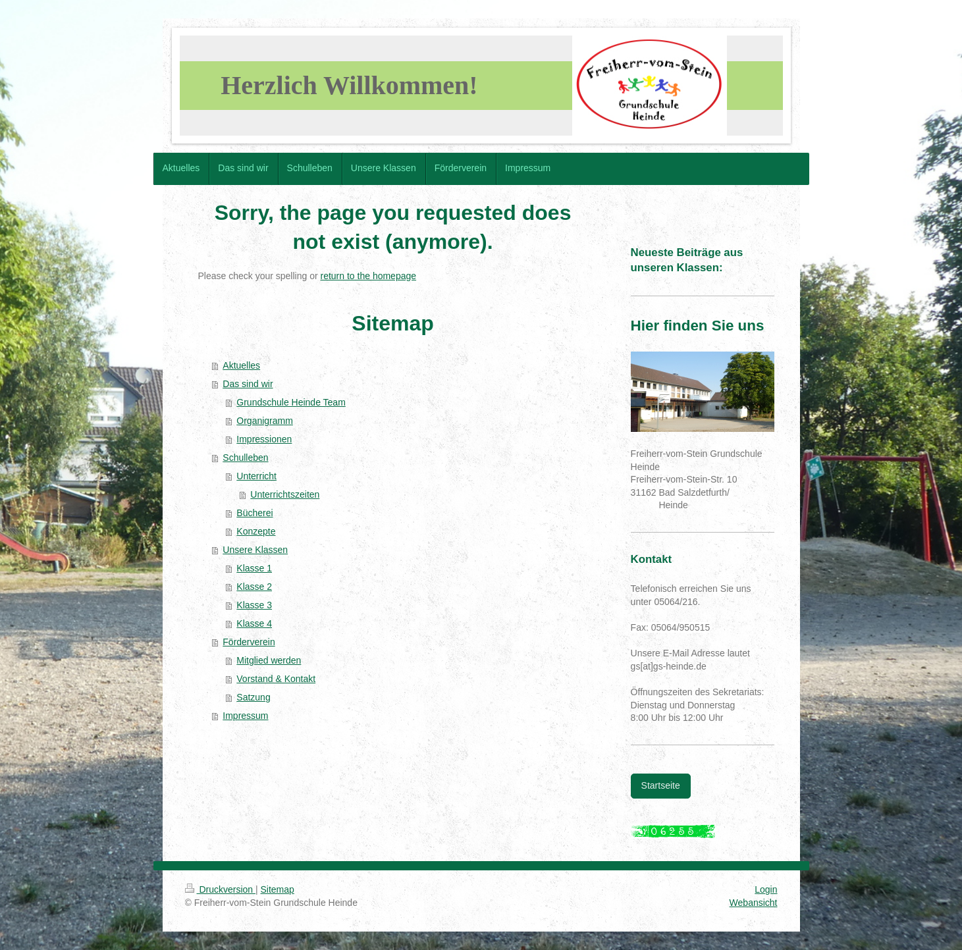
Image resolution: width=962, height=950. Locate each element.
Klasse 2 (254, 586)
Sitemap (277, 889)
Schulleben (245, 457)
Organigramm (264, 420)
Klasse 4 (254, 623)
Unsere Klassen (255, 549)
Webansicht (754, 902)
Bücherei (254, 513)
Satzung (253, 697)
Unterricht (256, 476)
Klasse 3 (254, 605)
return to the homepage (369, 276)
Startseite (660, 785)
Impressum (245, 715)
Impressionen (264, 439)
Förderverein (249, 642)
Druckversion (220, 889)
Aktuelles (241, 365)
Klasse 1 (254, 568)
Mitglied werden (268, 660)
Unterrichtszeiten (284, 494)
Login (766, 889)
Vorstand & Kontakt (275, 678)
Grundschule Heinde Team (291, 402)
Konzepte (255, 531)
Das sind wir (248, 384)
